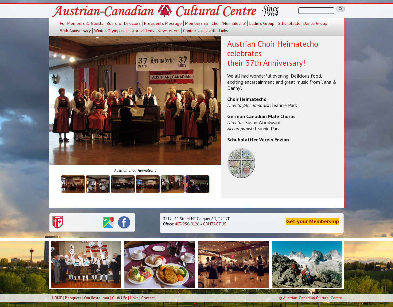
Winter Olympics (109, 30)
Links (134, 298)
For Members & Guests (81, 23)
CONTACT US (214, 224)
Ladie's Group (261, 23)
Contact (148, 298)
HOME (57, 298)
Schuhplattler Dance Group (302, 23)
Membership (196, 23)
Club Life (119, 298)
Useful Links (217, 30)
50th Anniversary (75, 30)
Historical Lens (141, 30)
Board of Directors (124, 23)
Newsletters (169, 30)
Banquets (73, 298)
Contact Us (192, 30)
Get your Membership (312, 221)
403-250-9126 (187, 224)
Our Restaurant (96, 298)
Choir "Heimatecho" (229, 23)
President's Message (163, 23)
